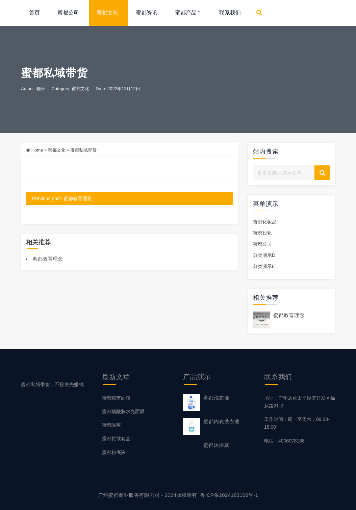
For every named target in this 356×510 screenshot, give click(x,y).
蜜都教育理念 (47, 259)
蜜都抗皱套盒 (116, 438)
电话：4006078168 (284, 441)
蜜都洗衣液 (216, 398)
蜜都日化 (262, 233)
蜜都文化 (107, 13)
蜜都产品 (186, 13)
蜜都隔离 (111, 425)
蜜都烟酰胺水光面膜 (123, 411)
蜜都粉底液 (114, 452)
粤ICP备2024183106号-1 (229, 495)
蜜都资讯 (146, 13)
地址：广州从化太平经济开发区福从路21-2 (299, 401)
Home (37, 150)
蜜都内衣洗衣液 (221, 421)
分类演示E (264, 266)
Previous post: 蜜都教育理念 (62, 198)
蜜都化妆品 (265, 221)
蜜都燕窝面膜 (116, 398)
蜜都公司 (68, 13)
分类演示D (264, 255)
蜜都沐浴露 (216, 445)
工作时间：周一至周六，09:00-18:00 (297, 423)
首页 (34, 13)
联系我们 (230, 13)
